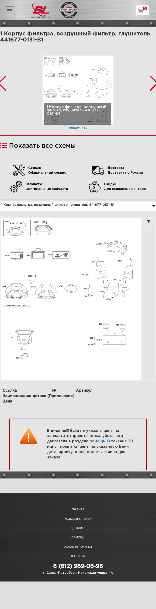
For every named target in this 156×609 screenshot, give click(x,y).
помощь (97, 441)
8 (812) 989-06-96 (78, 566)
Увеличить (78, 128)
